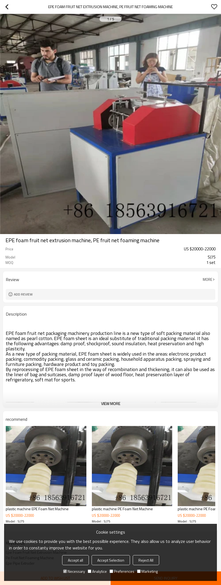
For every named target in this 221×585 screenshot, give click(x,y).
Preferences (122, 571)
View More (110, 403)
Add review (23, 294)
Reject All (145, 560)
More (207, 279)
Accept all (75, 560)
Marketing (147, 571)
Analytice (97, 571)
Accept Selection (110, 560)
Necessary (74, 571)
